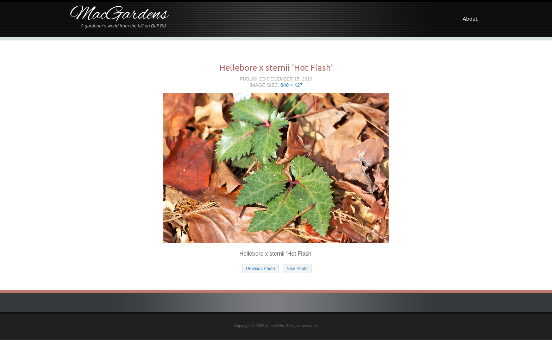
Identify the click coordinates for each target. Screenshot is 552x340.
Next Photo (297, 268)
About (470, 19)
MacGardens (119, 14)
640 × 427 (292, 85)
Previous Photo (260, 268)
